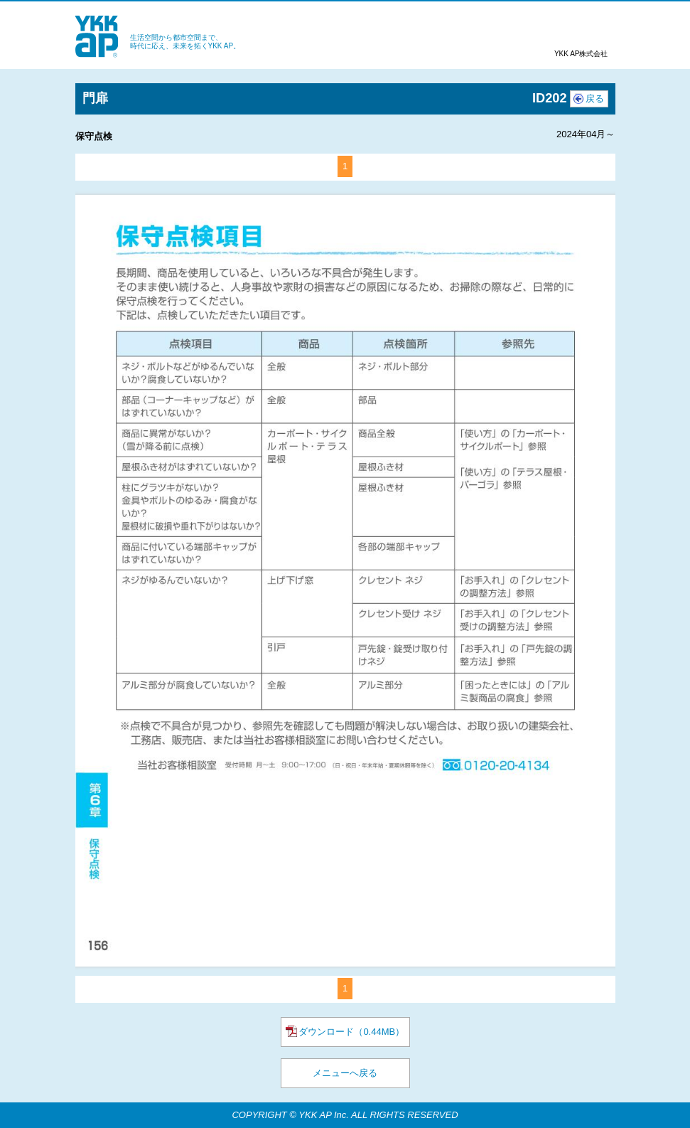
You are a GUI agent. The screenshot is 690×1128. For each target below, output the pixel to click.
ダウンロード (345, 1031)
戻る (595, 98)
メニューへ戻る (345, 1073)
